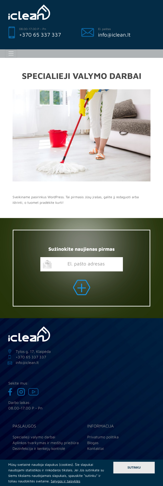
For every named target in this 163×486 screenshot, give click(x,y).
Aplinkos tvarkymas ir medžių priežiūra (46, 442)
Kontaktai (95, 448)
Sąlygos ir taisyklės (65, 481)
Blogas (92, 442)
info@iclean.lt (114, 34)
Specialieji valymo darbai (34, 437)
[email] (81, 264)
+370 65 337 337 (40, 34)
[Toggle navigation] (11, 53)
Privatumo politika (103, 437)
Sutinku (134, 467)
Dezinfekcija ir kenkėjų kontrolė (39, 448)
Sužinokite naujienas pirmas (81, 249)
